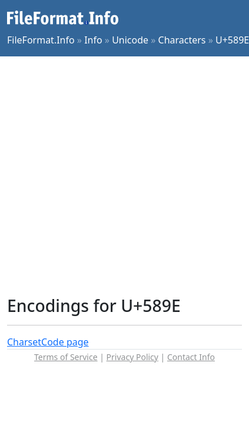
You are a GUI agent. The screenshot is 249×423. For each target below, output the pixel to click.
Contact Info (191, 356)
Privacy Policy (132, 356)
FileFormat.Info (41, 39)
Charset (24, 341)
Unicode (130, 39)
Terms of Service (66, 356)
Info (93, 39)
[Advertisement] (110, 176)
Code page (65, 341)
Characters (182, 39)
